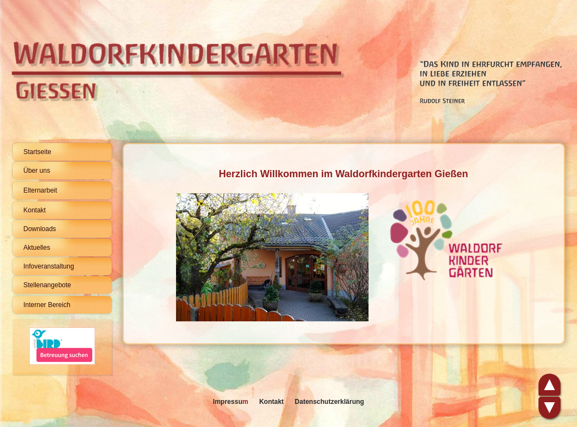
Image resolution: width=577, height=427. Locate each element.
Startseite (38, 152)
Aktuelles (37, 247)
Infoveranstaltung (49, 266)
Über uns (37, 170)
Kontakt (35, 210)
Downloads (40, 229)
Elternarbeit (40, 190)
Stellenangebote (48, 285)
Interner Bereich (47, 305)
